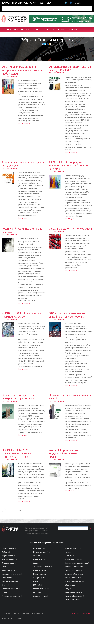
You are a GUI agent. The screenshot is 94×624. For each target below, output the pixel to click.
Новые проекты (39, 574)
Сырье (35, 563)
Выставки (68, 555)
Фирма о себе (7, 555)
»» (20, 510)
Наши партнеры (39, 570)
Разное (4, 566)
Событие (5, 552)
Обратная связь (73, 29)
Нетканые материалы (73, 566)
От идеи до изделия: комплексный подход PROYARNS (70, 68)
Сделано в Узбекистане (11, 588)
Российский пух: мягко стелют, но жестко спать (22, 230)
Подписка (61, 29)
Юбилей (36, 585)
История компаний (40, 552)
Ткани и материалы (9, 76)
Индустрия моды (8, 570)
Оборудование (8, 548)
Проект (36, 581)
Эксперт (68, 552)
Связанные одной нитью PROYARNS (70, 228)
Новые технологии (72, 559)
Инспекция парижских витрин (76, 563)
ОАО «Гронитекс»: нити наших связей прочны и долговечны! (67, 314)
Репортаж (37, 592)
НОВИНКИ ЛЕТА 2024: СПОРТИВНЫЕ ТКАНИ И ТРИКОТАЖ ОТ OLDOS (16, 453)
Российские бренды (72, 570)
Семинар (36, 555)
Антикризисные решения (11, 596)
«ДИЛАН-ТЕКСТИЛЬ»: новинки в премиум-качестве (21, 314)
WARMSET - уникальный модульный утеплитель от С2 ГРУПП (66, 453)
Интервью (37, 548)
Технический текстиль (41, 566)
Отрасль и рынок (71, 548)
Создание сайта (76, 613)
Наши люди (37, 559)
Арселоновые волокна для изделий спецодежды (23, 163)
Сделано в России (72, 599)
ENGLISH (78, 3)
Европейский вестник (10, 581)
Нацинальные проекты (74, 592)
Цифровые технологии (11, 574)
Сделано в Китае (40, 596)
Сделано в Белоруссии (73, 596)
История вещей (8, 559)
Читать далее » (24, 123)
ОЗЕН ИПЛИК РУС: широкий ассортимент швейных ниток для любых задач (22, 70)
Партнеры (49, 29)
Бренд (4, 592)
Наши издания (12, 29)
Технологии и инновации (74, 581)
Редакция (37, 29)
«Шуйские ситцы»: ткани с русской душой (70, 396)
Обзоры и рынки (39, 577)
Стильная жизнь (8, 563)
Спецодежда (7, 577)
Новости (25, 29)
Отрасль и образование (74, 574)
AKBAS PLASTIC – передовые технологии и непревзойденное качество (68, 165)
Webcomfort (87, 613)
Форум (4, 585)
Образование (70, 585)
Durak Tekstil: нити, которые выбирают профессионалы (19, 396)
